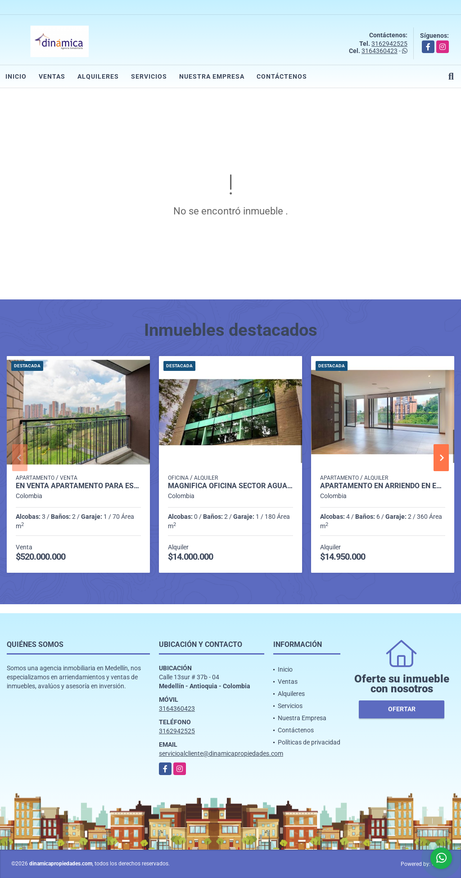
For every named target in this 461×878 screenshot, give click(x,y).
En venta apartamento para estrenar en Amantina (78, 486)
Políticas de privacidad (309, 742)
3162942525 (389, 43)
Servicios (149, 76)
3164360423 (380, 50)
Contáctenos (282, 76)
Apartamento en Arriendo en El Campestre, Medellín (382, 486)
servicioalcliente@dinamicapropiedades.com (221, 753)
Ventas (52, 76)
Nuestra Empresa (211, 76)
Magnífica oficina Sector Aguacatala (230, 486)
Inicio (16, 76)
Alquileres (98, 76)
